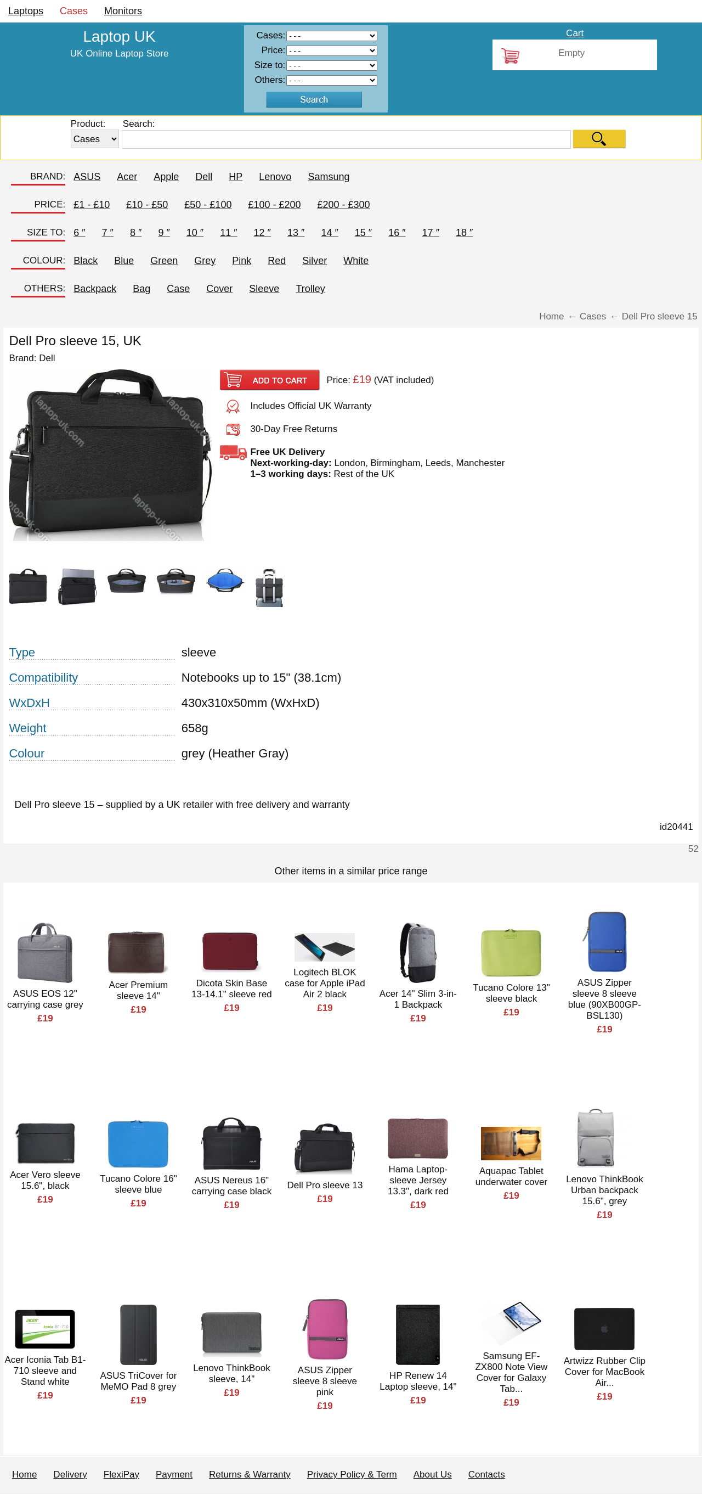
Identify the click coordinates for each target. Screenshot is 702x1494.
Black (85, 260)
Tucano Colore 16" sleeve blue (138, 1184)
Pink (241, 260)
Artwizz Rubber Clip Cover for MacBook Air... (605, 1372)
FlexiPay (121, 1474)
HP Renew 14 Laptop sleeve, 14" (418, 1381)
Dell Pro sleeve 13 (325, 1185)
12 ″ (262, 232)
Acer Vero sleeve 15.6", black (45, 1180)
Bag (141, 288)
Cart (575, 33)
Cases (74, 10)
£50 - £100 (207, 204)
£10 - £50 (147, 204)
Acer (127, 176)
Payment (174, 1474)
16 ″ (396, 232)
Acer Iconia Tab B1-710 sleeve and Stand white (45, 1371)
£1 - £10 (91, 204)
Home (24, 1474)
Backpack (94, 288)
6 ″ (79, 232)
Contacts (486, 1474)
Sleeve (264, 288)
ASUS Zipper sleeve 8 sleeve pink (325, 1381)
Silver (314, 260)
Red (277, 260)
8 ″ (135, 232)
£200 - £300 (344, 204)
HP (235, 176)
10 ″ (194, 232)
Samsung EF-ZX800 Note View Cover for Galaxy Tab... (511, 1372)
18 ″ (464, 232)
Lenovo (275, 176)
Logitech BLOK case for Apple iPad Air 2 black (325, 983)
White (356, 260)
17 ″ (430, 232)
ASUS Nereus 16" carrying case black (232, 1186)
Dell (203, 176)
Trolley (310, 288)
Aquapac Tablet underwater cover (511, 1176)
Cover (219, 288)
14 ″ (329, 232)
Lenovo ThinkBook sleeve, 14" (231, 1373)
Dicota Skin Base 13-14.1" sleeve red (231, 988)
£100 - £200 (274, 204)
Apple (166, 176)
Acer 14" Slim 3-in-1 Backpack (418, 999)
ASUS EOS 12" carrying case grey (45, 999)
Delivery (70, 1474)
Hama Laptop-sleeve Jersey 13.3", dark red (418, 1180)
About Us (433, 1474)
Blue (124, 260)
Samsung (328, 176)
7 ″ (108, 232)
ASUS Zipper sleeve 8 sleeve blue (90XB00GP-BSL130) (604, 999)
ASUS (86, 176)
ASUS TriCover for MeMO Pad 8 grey (138, 1381)
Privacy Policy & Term (352, 1474)
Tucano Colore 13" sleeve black (511, 993)
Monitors (123, 10)
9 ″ (163, 232)
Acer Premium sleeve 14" (138, 990)
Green (164, 260)
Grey (205, 260)
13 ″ (295, 232)
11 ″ (228, 232)
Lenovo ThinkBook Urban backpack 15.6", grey (604, 1190)
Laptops (25, 10)
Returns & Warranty (250, 1474)
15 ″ (363, 232)
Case (178, 288)
